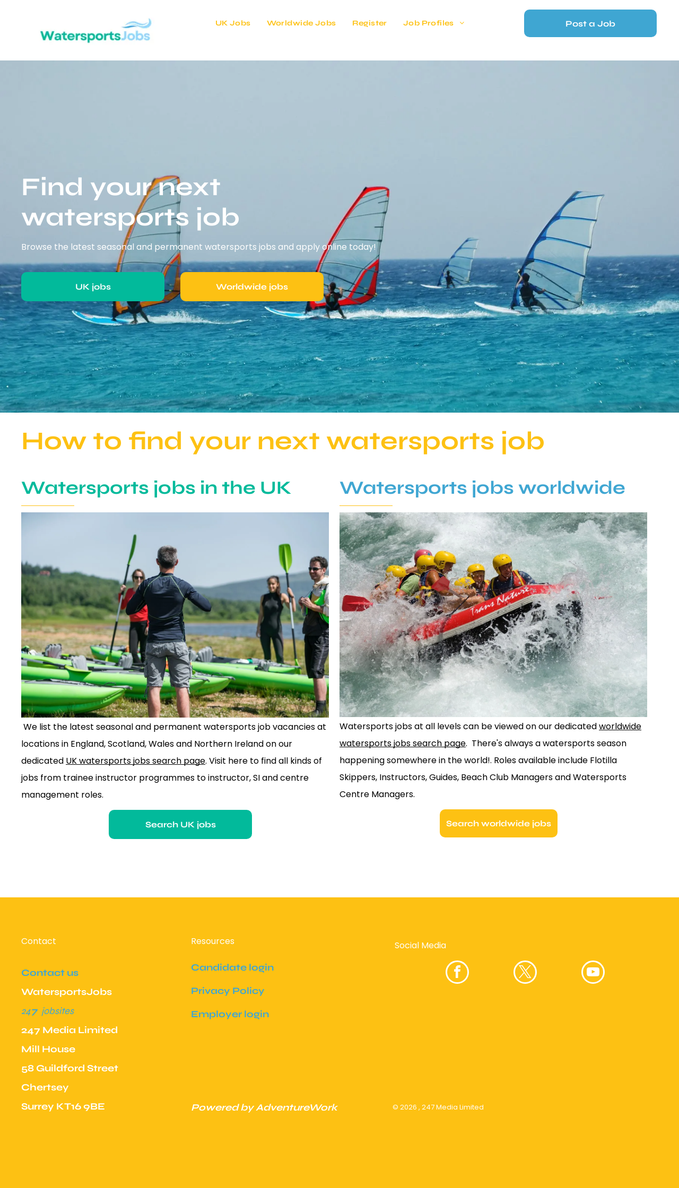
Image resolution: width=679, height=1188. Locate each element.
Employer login (230, 1014)
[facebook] (457, 973)
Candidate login (232, 967)
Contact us (50, 973)
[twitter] (525, 973)
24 (26, 1011)
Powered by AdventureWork (264, 1107)
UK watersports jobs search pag (133, 761)
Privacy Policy (228, 991)
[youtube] (593, 973)
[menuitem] (233, 23)
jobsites (57, 1011)
